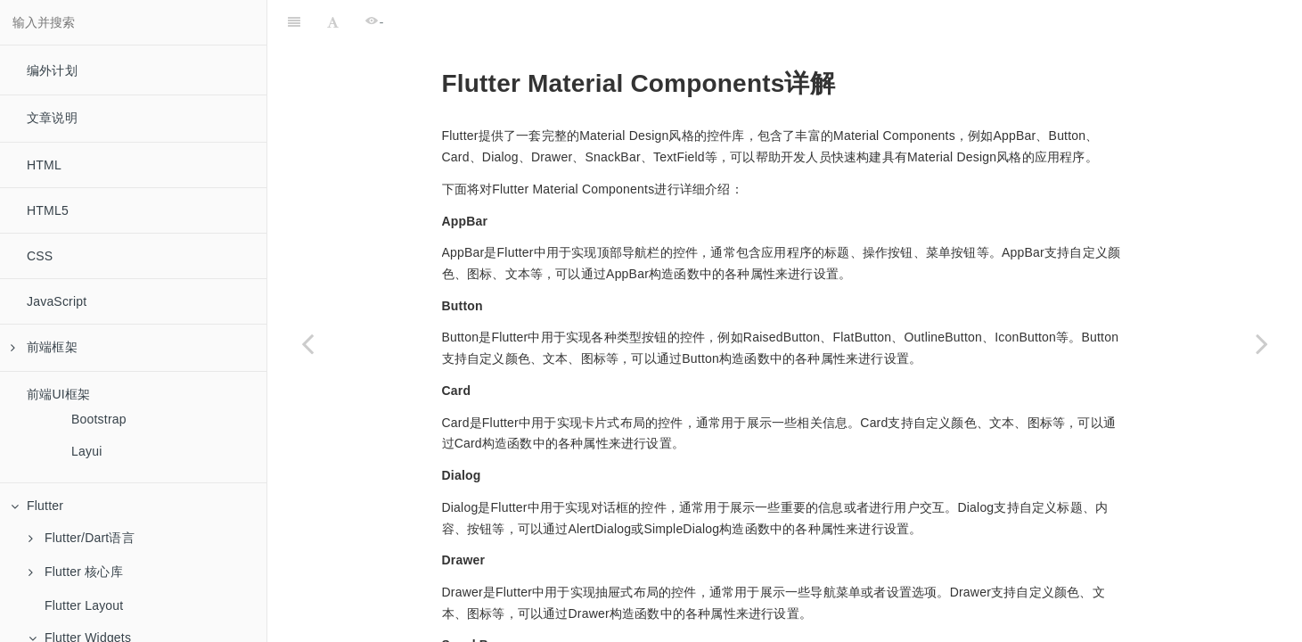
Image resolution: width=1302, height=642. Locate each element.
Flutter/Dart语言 (82, 538)
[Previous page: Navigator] (307, 343)
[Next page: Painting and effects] (1262, 343)
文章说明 (52, 118)
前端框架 (44, 347)
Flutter (37, 505)
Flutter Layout (84, 605)
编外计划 (52, 70)
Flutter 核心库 (76, 571)
